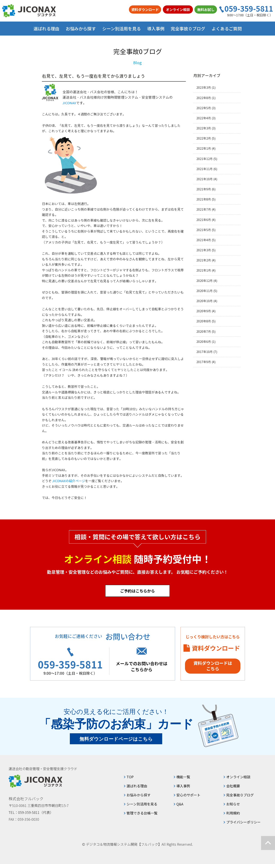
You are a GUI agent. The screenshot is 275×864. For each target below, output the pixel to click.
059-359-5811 (249, 8)
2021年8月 (203, 199)
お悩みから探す (139, 794)
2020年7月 (203, 331)
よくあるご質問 (227, 28)
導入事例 (155, 28)
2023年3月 (203, 87)
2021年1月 (203, 270)
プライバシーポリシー (243, 822)
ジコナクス (29, 10)
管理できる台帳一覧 (142, 813)
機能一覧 (183, 776)
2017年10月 (204, 352)
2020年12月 (204, 281)
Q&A (179, 804)
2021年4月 (203, 240)
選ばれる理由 (46, 28)
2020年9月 (203, 311)
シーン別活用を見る (142, 804)
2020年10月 (204, 301)
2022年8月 (203, 98)
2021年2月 (203, 260)
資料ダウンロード (145, 9)
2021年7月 (203, 209)
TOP (130, 776)
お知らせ (233, 804)
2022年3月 (203, 128)
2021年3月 (203, 250)
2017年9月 (203, 362)
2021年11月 (204, 169)
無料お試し (205, 9)
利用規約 (233, 813)
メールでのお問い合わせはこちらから (141, 666)
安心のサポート (188, 794)
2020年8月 (203, 321)
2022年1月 (203, 148)
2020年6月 (203, 342)
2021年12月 (204, 159)
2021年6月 (203, 220)
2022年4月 (203, 118)
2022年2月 (203, 138)
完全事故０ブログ (188, 28)
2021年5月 (203, 230)
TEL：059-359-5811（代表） (31, 812)
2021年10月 (204, 179)
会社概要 (233, 785)
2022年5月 (203, 108)
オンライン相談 (178, 9)
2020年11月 (204, 291)
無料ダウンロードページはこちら (116, 739)
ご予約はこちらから (137, 591)
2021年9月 (203, 189)
